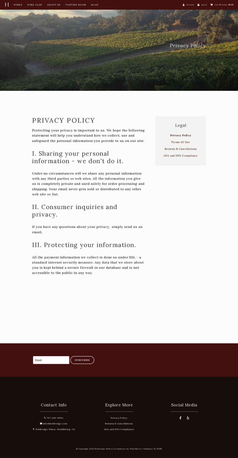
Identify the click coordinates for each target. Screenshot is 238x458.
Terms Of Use (180, 142)
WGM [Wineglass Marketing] (159, 449)
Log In (204, 5)
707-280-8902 (53, 418)
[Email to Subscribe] (51, 360)
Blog (94, 4)
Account (190, 5)
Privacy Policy (180, 135)
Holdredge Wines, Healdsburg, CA (53, 429)
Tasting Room (76, 4)
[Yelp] (188, 418)
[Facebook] (180, 418)
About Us (54, 4)
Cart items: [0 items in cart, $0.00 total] (224, 5)
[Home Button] (7, 5)
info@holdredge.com (53, 423)
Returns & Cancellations (181, 148)
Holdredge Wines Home (59, 45)
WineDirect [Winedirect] (135, 449)
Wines (18, 4)
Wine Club (34, 4)
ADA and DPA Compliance (181, 155)
